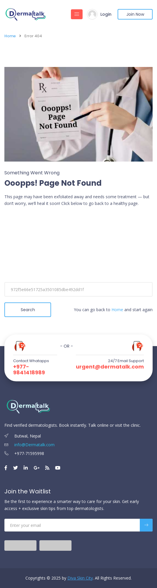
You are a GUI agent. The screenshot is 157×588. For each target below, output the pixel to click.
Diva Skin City (80, 578)
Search (28, 310)
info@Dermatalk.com (29, 444)
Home (10, 36)
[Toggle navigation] (77, 14)
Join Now (135, 14)
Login (105, 14)
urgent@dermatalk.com (110, 367)
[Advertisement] (78, 253)
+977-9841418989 (29, 370)
